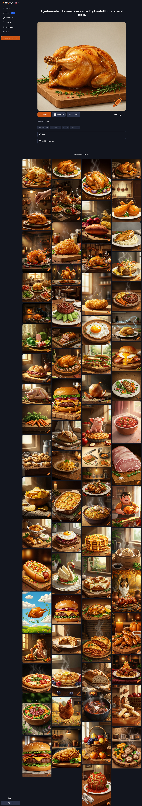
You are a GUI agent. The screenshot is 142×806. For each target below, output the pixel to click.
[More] (115, 114)
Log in (10, 798)
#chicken (75, 127)
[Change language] (17, 3)
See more (47, 121)
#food (65, 127)
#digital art (55, 127)
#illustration (43, 127)
